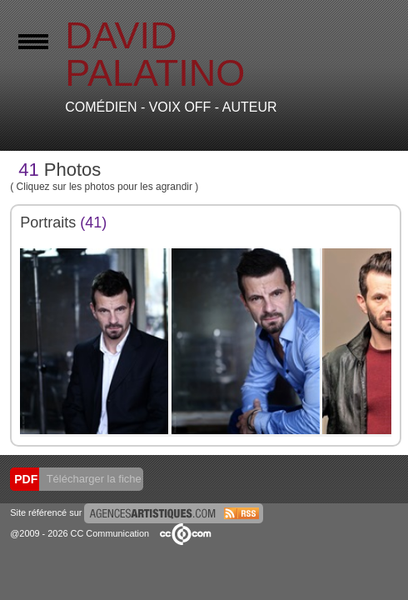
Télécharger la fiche (92, 478)
